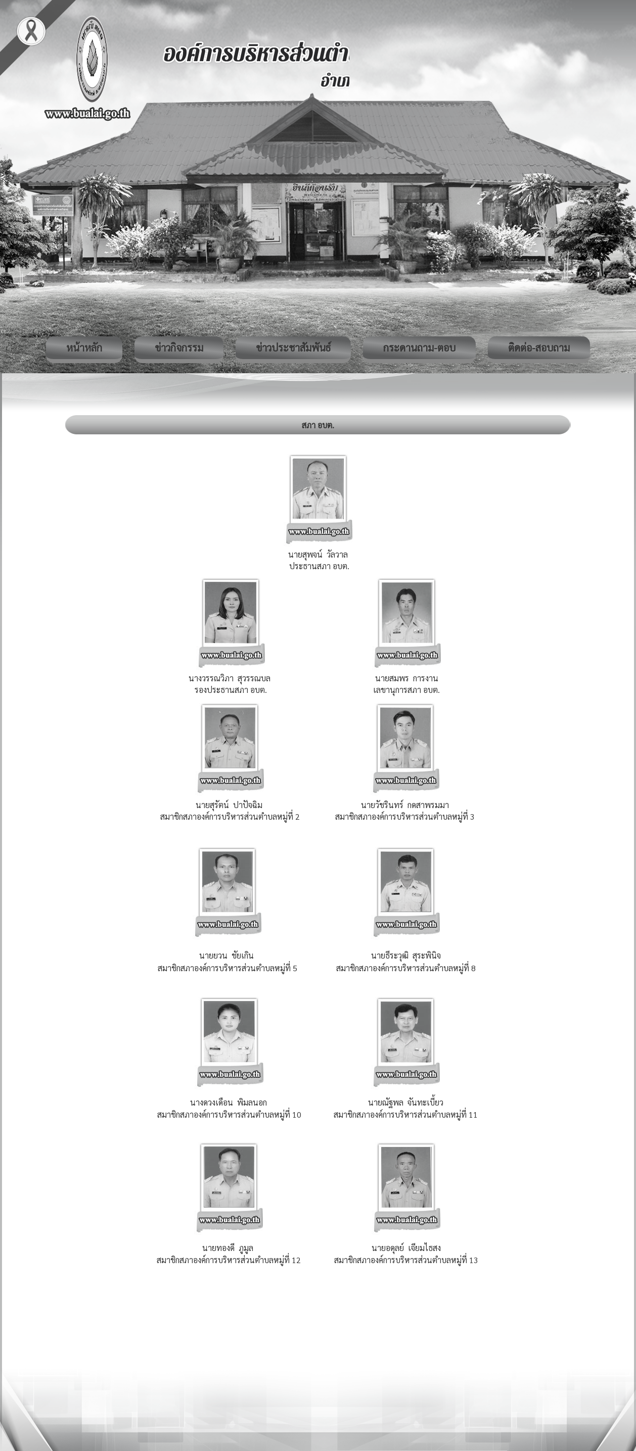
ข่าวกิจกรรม (179, 347)
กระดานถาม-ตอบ (419, 347)
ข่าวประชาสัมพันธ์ (293, 347)
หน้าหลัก (84, 347)
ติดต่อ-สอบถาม (539, 347)
